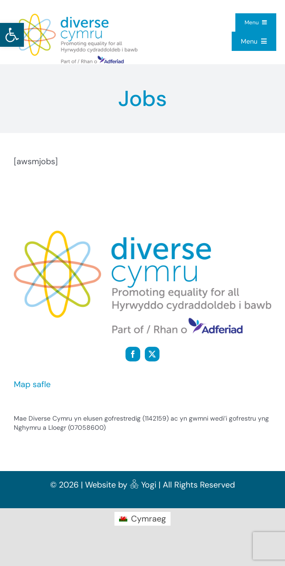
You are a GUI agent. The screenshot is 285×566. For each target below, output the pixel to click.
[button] (12, 35)
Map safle (32, 384)
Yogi (148, 484)
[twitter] (152, 354)
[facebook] (132, 354)
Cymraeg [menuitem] (148, 518)
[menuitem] (142, 519)
